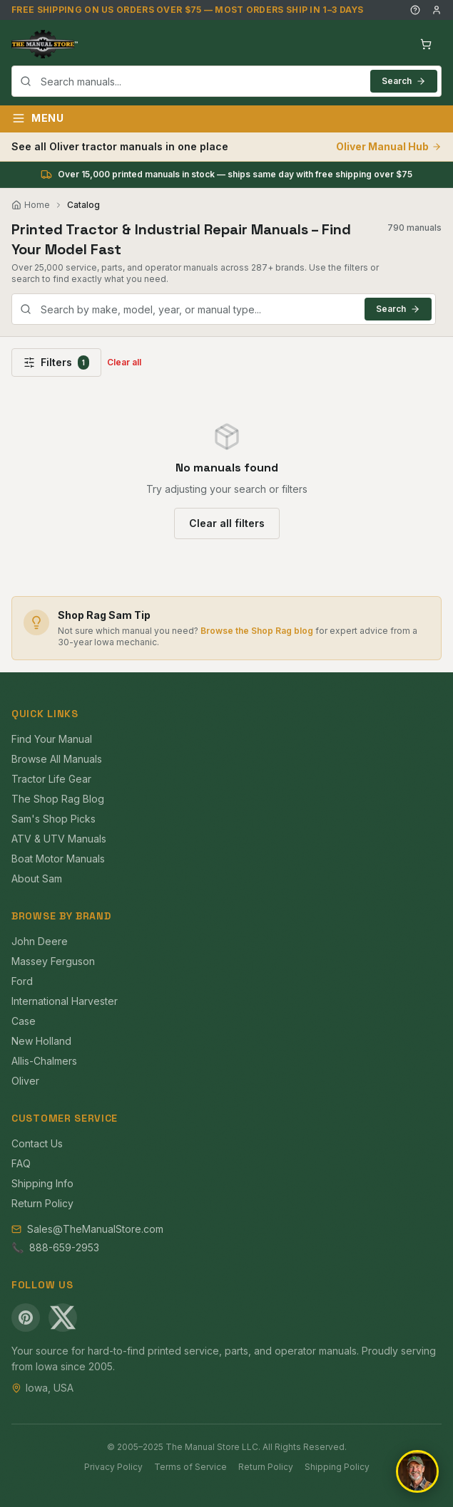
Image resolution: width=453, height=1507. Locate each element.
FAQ (21, 1163)
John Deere (39, 941)
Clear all (124, 362)
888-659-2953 (64, 1247)
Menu (37, 118)
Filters (56, 362)
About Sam (36, 878)
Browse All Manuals (56, 759)
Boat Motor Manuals (58, 858)
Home (30, 204)
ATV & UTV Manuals (58, 839)
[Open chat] (417, 1471)
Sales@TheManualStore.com (95, 1229)
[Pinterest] (25, 1317)
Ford (22, 981)
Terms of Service (190, 1466)
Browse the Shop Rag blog (256, 630)
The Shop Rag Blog (57, 799)
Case (23, 1021)
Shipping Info (42, 1183)
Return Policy (42, 1203)
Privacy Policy (113, 1466)
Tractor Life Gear (51, 779)
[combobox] (226, 81)
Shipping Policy (337, 1466)
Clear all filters (227, 523)
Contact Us (37, 1143)
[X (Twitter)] (63, 1317)
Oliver (25, 1081)
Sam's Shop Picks (53, 819)
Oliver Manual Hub (389, 146)
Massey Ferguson (53, 961)
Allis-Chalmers (44, 1061)
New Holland (41, 1041)
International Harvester (64, 1001)
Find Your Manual (51, 739)
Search (404, 80)
